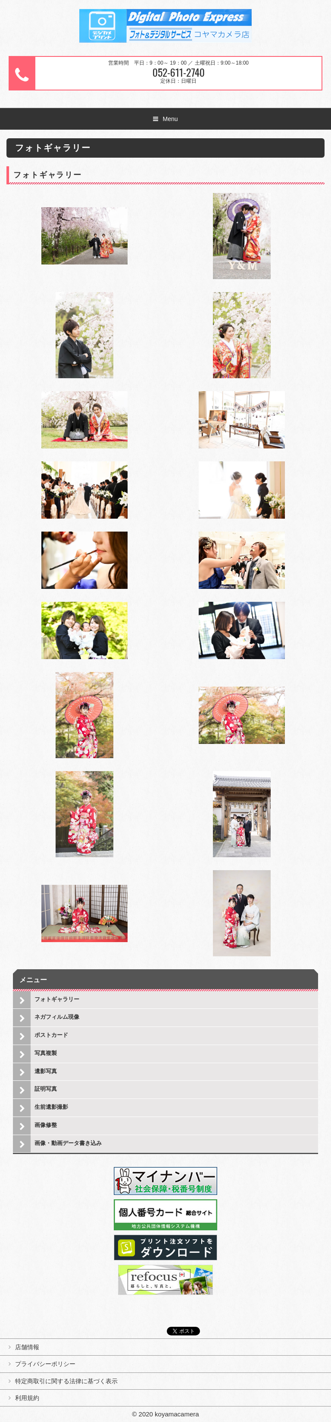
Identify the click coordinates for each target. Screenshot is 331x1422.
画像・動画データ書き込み (68, 1143)
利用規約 (27, 1397)
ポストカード (51, 1035)
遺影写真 (45, 1071)
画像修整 (45, 1125)
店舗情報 (27, 1347)
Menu (170, 118)
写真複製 (45, 1053)
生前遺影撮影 (51, 1107)
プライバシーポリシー (45, 1363)
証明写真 (45, 1089)
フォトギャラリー (56, 999)
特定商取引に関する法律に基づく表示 (66, 1381)
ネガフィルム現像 (56, 1017)
